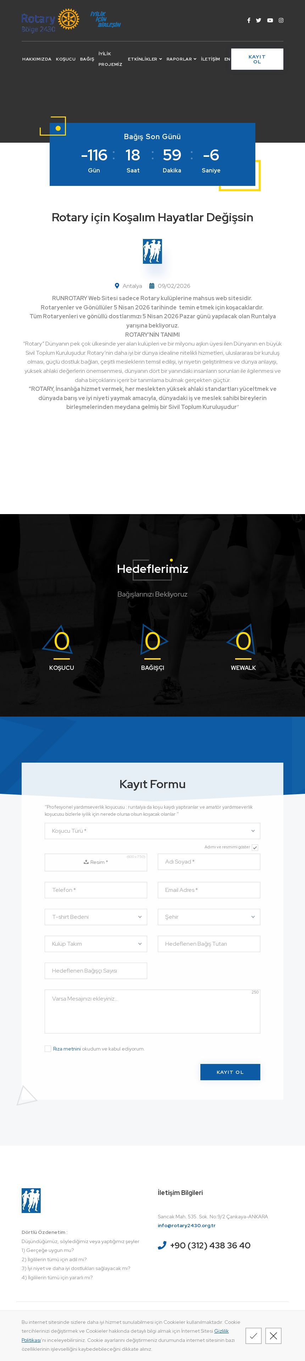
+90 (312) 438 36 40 (210, 1245)
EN (227, 59)
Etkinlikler (145, 59)
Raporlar (182, 59)
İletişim (210, 59)
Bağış (87, 59)
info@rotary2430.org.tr (187, 1225)
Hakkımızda (37, 59)
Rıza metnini (67, 1049)
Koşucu (66, 59)
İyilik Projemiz (111, 59)
